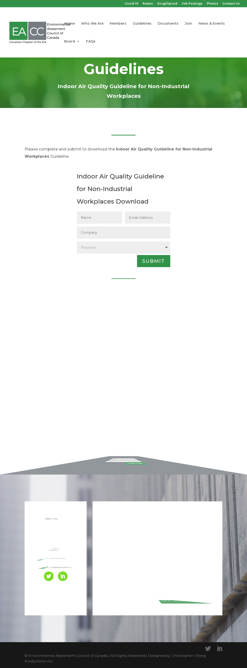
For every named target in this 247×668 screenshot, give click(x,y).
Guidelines (142, 24)
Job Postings (192, 3)
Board (69, 41)
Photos (212, 3)
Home (69, 24)
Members (118, 24)
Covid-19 (131, 3)
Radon (148, 3)
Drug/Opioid (167, 3)
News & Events (212, 24)
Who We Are (92, 24)
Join (188, 24)
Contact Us (231, 3)
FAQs (91, 41)
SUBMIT (153, 261)
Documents (168, 24)
